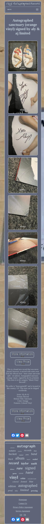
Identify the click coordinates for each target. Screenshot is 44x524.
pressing (34, 491)
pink (27, 455)
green (15, 473)
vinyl (13, 477)
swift (34, 463)
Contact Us (23, 503)
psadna (20, 451)
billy (16, 491)
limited (24, 490)
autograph (26, 446)
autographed (27, 485)
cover (21, 473)
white (22, 478)
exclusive (12, 451)
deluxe (12, 469)
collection (32, 479)
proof (10, 490)
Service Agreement (23, 511)
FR (25, 515)
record (14, 463)
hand (29, 472)
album (20, 458)
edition (12, 486)
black (10, 459)
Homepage (23, 500)
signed (30, 468)
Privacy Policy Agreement (23, 507)
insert (28, 459)
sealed (35, 459)
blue (31, 481)
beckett (13, 454)
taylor (25, 463)
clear (35, 451)
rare (20, 468)
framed (24, 481)
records (27, 450)
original (21, 455)
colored (15, 482)
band (34, 454)
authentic (12, 447)
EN (21, 515)
